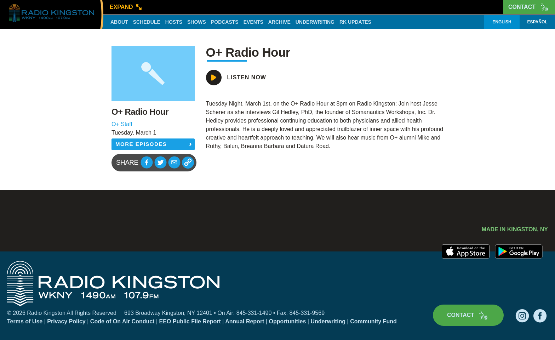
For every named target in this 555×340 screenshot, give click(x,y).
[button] (147, 162)
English (501, 21)
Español (537, 21)
